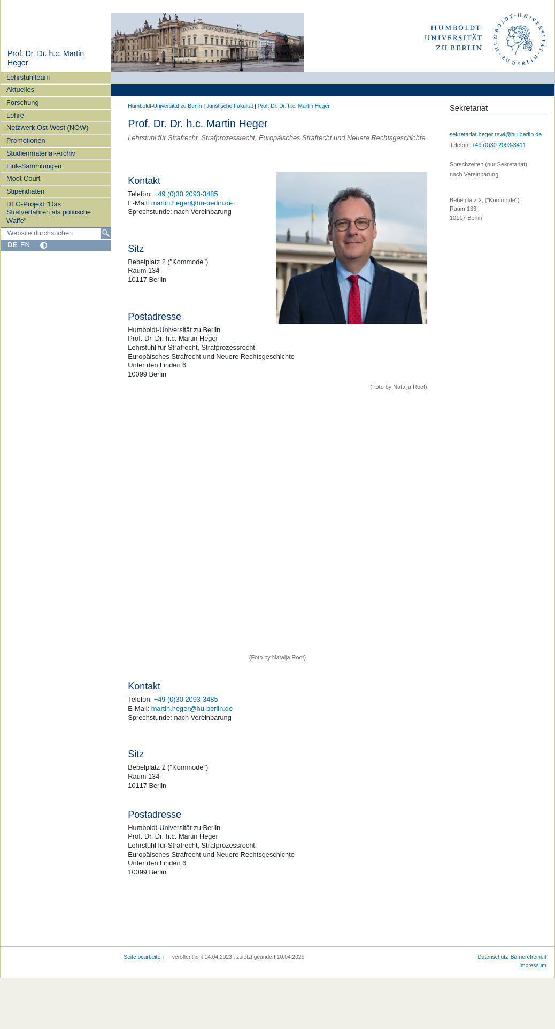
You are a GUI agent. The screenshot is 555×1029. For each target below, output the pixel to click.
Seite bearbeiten (144, 957)
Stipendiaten (25, 191)
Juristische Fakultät (229, 106)
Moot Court (23, 178)
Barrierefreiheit (528, 957)
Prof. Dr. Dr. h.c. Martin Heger (294, 106)
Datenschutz (492, 957)
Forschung (22, 102)
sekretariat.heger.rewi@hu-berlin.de (496, 134)
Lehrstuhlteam (28, 77)
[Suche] (106, 233)
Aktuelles (20, 90)
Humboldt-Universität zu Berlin (165, 106)
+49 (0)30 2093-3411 (499, 145)
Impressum (532, 966)
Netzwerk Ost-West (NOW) (47, 128)
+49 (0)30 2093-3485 (186, 194)
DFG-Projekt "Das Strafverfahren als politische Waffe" (48, 212)
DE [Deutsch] (12, 245)
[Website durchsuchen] (56, 233)
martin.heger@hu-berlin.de (192, 203)
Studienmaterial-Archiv (40, 153)
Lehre (15, 115)
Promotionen (25, 140)
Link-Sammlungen (33, 166)
